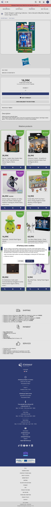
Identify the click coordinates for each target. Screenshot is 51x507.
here (28, 254)
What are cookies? (9, 256)
